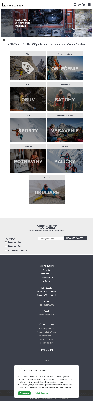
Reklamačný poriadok (46, 336)
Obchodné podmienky (46, 329)
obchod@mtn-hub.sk (46, 315)
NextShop (41, 398)
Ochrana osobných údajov (46, 332)
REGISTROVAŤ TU (75, 238)
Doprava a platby (46, 343)
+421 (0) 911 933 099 (46, 305)
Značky (46, 360)
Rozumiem (24, 393)
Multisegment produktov (17, 250)
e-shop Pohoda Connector (52, 398)
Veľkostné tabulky (46, 339)
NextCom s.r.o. (66, 398)
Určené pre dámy (14, 246)
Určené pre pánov (15, 242)
